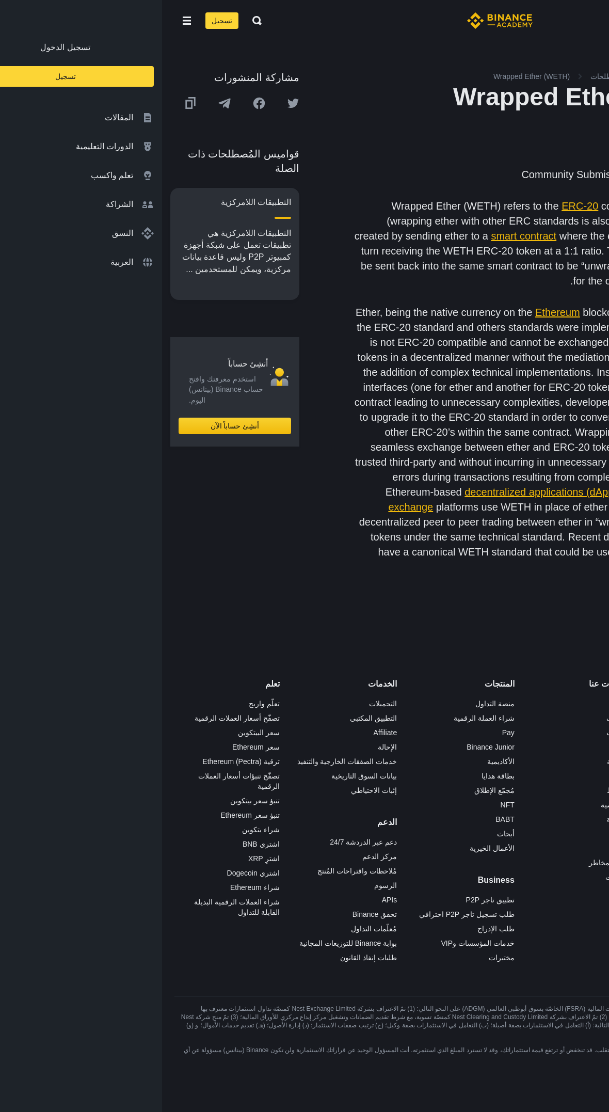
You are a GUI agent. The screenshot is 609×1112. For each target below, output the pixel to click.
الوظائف (457, 718)
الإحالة (225, 747)
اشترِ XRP (102, 858)
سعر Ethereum (94, 747)
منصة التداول (332, 704)
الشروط (457, 790)
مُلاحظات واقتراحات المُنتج (195, 871)
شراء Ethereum (93, 887)
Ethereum (395, 312)
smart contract (361, 236)
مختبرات (339, 958)
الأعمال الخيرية (330, 848)
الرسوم (223, 885)
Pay (346, 732)
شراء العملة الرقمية (322, 718)
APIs (227, 900)
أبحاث (343, 834)
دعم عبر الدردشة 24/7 (201, 842)
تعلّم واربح (102, 704)
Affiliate (223, 732)
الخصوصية (454, 805)
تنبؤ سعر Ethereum (87, 815)
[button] (25, 20)
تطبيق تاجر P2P (328, 900)
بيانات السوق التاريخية (202, 776)
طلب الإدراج (333, 929)
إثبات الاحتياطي (212, 790)
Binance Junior (328, 747)
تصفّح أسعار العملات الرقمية (75, 718)
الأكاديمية (338, 761)
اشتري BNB (99, 844)
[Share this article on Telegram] (62, 103)
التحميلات (221, 704)
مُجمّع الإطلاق (332, 790)
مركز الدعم (217, 856)
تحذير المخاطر (448, 863)
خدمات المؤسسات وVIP (315, 943)
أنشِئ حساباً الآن (73, 426)
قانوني (460, 776)
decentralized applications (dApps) (381, 492)
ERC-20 (417, 206)
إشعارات (456, 877)
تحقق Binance (212, 914)
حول (463, 704)
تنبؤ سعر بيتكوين (93, 801)
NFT (345, 805)
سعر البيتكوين (97, 732)
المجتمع (458, 848)
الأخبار (460, 747)
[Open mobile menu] (24, 20)
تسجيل (60, 21)
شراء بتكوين (99, 829)
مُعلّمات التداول (212, 929)
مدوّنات (458, 834)
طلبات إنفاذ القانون (206, 958)
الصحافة (457, 761)
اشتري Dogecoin (91, 873)
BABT (342, 819)
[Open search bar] (92, 20)
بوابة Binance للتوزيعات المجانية (186, 943)
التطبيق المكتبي (211, 718)
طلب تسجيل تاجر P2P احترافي (304, 914)
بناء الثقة (457, 819)
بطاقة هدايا (335, 776)
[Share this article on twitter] (131, 103)
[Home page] (338, 20)
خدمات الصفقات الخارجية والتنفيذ (185, 761)
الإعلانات (457, 732)
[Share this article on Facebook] (97, 103)
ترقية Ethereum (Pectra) (78, 761)
